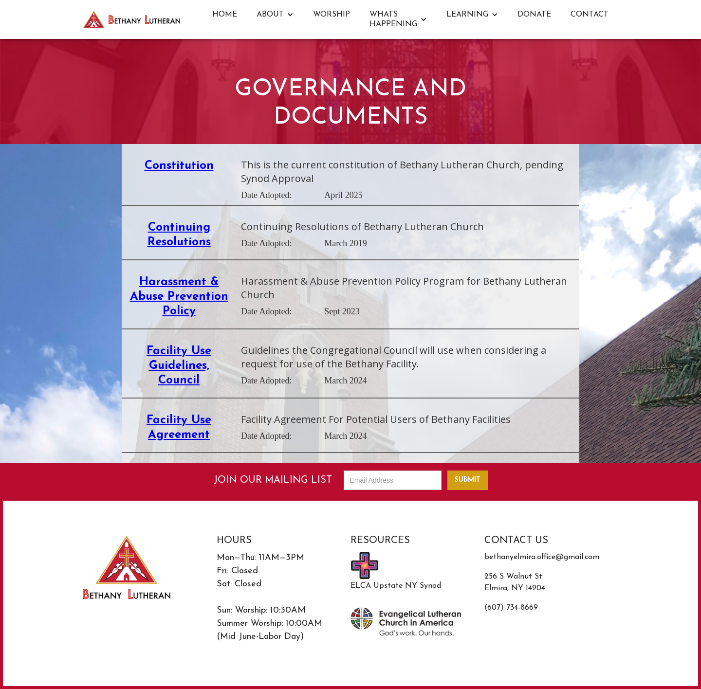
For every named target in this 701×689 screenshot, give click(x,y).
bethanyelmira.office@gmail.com (541, 557)
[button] (275, 14)
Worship (331, 14)
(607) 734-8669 (511, 608)
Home (224, 14)
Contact (590, 14)
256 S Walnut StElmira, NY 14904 (514, 582)
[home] (131, 19)
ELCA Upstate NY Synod (395, 586)
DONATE (534, 14)
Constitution (179, 166)
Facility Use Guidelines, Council (179, 365)
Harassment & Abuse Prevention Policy (179, 296)
